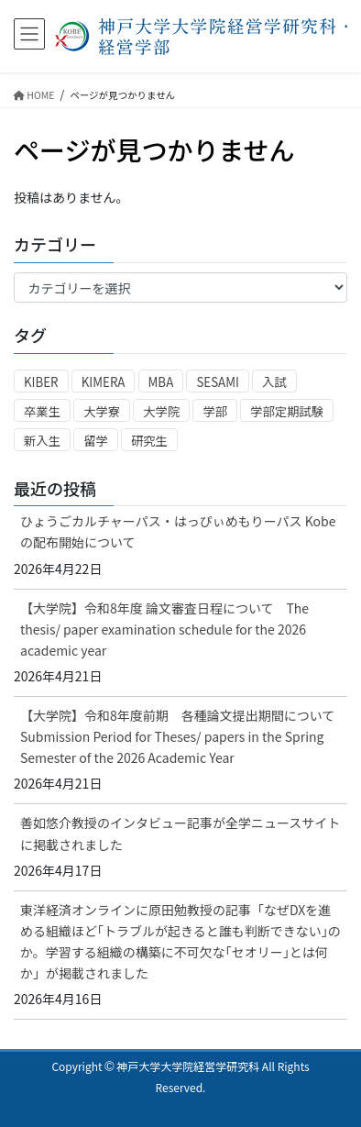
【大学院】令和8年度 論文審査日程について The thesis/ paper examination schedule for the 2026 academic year (164, 629)
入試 (274, 382)
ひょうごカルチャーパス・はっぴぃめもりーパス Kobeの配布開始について (178, 531)
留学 (95, 440)
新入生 (42, 440)
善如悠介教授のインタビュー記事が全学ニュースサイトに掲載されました (180, 833)
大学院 (161, 411)
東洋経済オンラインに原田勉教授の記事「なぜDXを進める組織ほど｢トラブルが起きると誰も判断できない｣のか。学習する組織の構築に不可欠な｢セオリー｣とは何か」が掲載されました (180, 941)
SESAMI (217, 382)
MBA (161, 382)
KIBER (41, 382)
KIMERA (104, 382)
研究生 (149, 440)
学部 (214, 411)
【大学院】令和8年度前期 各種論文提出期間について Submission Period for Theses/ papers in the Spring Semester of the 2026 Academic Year (183, 736)
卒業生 (42, 411)
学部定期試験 (286, 411)
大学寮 (101, 411)
